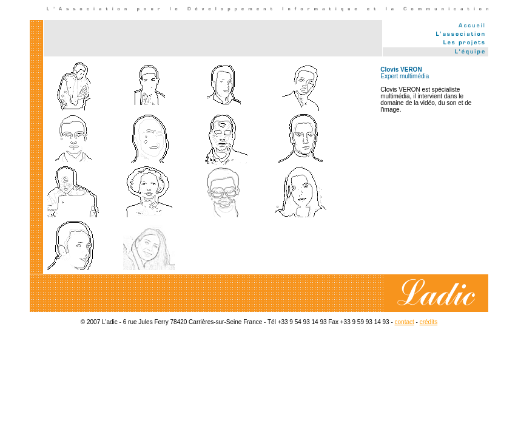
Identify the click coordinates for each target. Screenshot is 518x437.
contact (404, 322)
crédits (428, 322)
